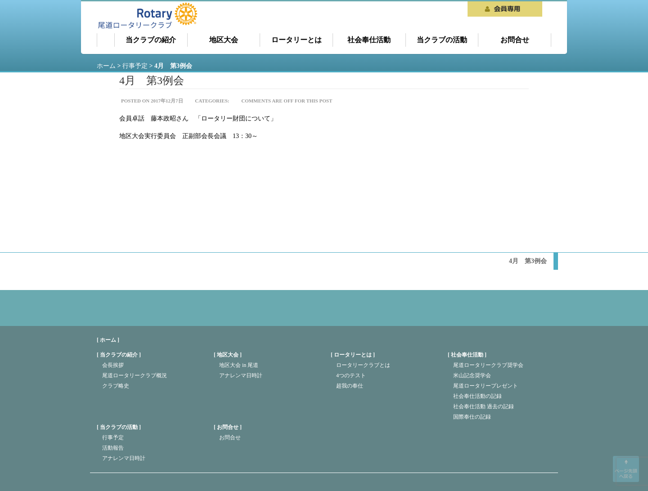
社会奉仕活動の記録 (477, 396)
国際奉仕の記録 (472, 417)
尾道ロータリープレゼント (485, 386)
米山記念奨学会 (472, 375)
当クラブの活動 (442, 40)
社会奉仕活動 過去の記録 (483, 406)
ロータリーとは (296, 40)
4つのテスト (351, 375)
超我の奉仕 (349, 386)
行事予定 (113, 437)
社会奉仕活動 (369, 40)
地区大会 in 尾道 (238, 365)
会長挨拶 (113, 365)
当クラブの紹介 (151, 40)
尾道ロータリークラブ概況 (134, 375)
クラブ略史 (115, 386)
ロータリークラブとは (363, 365)
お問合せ (514, 40)
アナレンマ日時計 (240, 375)
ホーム (105, 40)
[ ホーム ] (108, 340)
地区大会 (223, 40)
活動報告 (113, 448)
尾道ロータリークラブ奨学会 (488, 365)
